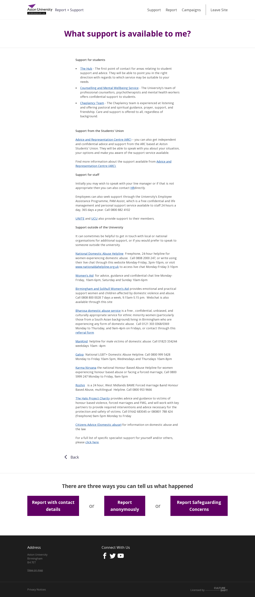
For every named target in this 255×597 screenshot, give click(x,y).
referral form (84, 332)
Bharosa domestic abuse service (98, 311)
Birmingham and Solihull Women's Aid (102, 289)
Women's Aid (84, 275)
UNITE (79, 218)
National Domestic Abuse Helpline (99, 254)
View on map (35, 570)
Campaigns (191, 9)
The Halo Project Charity (92, 398)
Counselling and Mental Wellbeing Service (109, 88)
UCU (94, 218)
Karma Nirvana (85, 368)
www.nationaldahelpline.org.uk (97, 267)
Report (171, 9)
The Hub (86, 69)
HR (132, 188)
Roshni (80, 385)
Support (154, 9)
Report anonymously (124, 505)
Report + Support (69, 9)
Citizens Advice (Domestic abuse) (98, 425)
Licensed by (209, 590)
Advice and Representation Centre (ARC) (103, 139)
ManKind (81, 341)
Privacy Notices (36, 589)
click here (92, 442)
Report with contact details (53, 505)
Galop (79, 354)
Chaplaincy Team (92, 103)
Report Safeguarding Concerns (199, 505)
